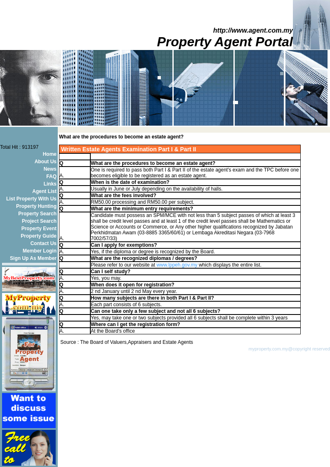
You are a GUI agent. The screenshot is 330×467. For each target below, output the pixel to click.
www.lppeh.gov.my (176, 265)
